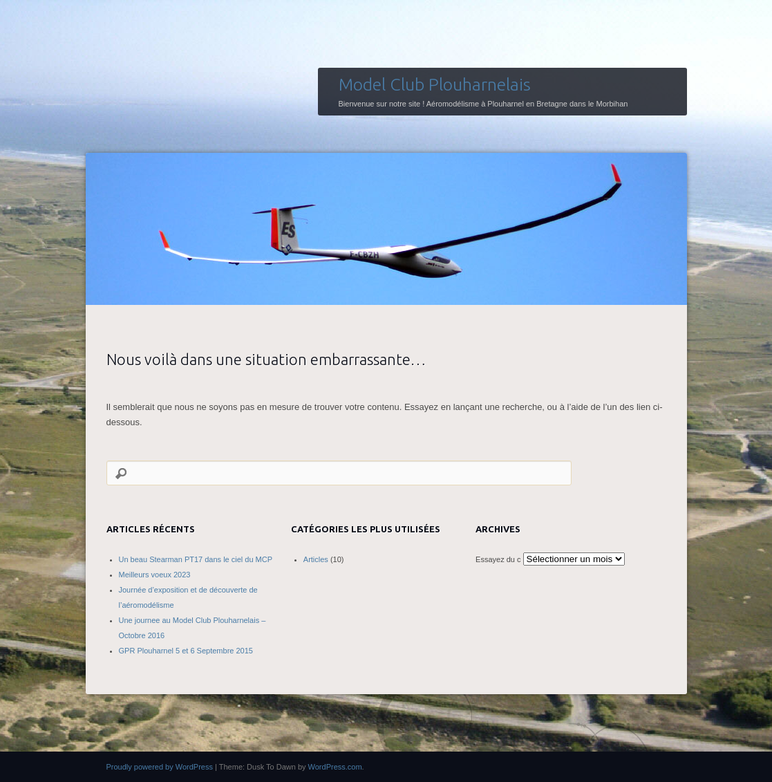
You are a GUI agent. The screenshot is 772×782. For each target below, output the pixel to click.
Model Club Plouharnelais (435, 84)
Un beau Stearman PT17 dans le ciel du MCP (196, 559)
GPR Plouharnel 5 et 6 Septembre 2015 (186, 650)
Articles (315, 559)
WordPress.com (335, 767)
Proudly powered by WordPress (159, 767)
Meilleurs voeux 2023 (155, 574)
